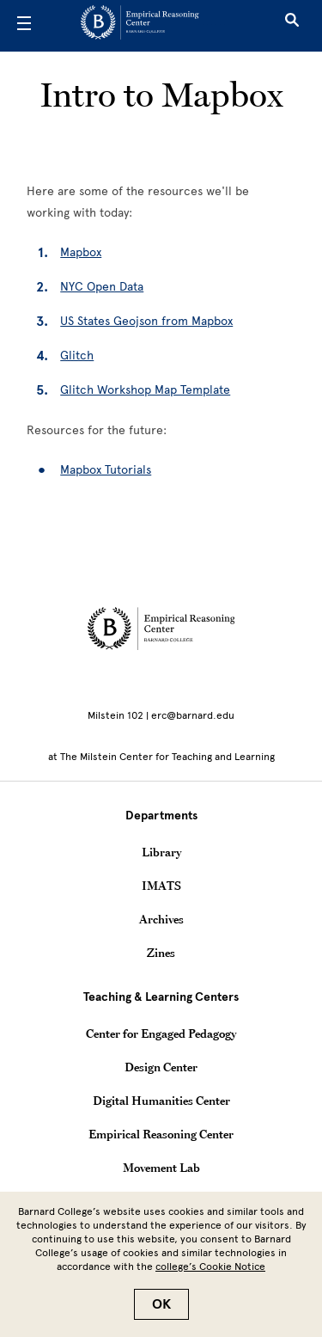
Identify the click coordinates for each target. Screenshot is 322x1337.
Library (161, 852)
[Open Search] (292, 26)
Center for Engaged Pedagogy (161, 1033)
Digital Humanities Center (161, 1100)
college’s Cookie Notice (210, 1266)
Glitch (77, 355)
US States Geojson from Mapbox (146, 321)
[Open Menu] (24, 26)
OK (161, 1304)
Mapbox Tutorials (105, 470)
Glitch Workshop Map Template (145, 390)
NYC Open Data (101, 286)
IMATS (161, 885)
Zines (161, 952)
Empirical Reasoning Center (161, 1134)
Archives (161, 919)
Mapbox (80, 252)
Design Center (161, 1067)
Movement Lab (161, 1167)
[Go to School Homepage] (154, 25)
